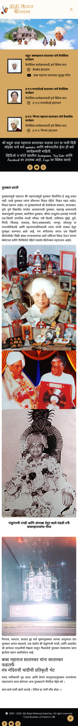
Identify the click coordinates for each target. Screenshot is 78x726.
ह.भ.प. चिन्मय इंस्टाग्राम (45, 130)
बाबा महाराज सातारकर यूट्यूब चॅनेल (52, 75)
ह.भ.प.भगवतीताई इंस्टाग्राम (47, 103)
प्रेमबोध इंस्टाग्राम (41, 69)
